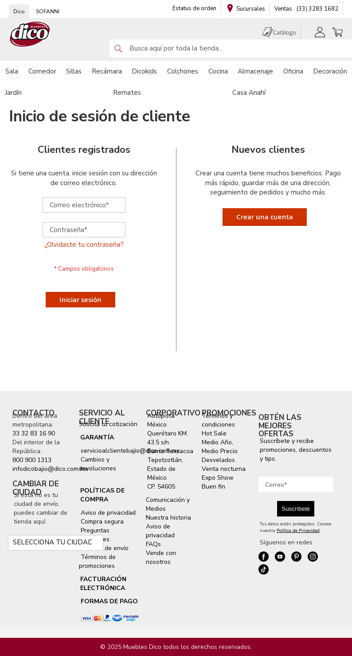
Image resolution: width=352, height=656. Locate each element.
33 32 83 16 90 (33, 433)
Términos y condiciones (218, 420)
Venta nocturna (224, 469)
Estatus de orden (194, 8)
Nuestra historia (168, 517)
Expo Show (218, 478)
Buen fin (213, 486)
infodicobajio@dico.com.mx (50, 469)
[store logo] (30, 34)
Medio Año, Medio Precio (220, 446)
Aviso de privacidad (107, 512)
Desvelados (218, 460)
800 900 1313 (31, 460)
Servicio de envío (104, 548)
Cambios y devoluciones (97, 464)
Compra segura (101, 521)
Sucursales (250, 9)
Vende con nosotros (161, 557)
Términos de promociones (97, 561)
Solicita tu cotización (108, 424)
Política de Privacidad (298, 531)
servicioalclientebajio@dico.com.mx (130, 450)
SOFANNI (47, 11)
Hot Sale (214, 433)
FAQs (153, 544)
